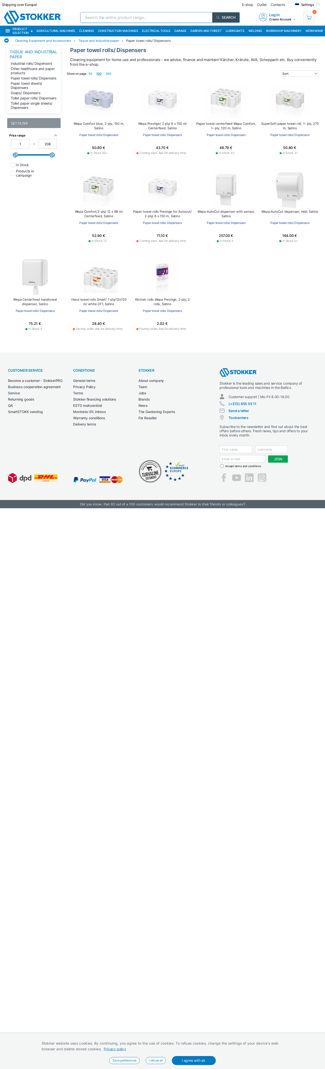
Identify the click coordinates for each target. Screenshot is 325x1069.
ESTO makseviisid (87, 405)
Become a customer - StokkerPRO (35, 380)
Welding (255, 31)
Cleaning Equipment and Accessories (43, 41)
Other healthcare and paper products (33, 71)
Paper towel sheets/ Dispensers (26, 85)
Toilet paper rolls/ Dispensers (33, 98)
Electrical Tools (156, 31)
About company (151, 380)
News (143, 405)
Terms (78, 393)
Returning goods (21, 399)
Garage (180, 31)
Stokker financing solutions (94, 399)
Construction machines (118, 31)
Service (14, 393)
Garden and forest (206, 31)
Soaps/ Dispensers (25, 93)
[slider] (15, 155)
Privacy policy (115, 1049)
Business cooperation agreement (34, 387)
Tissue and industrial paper (98, 41)
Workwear (314, 31)
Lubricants (235, 31)
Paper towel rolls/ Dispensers (148, 41)
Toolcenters (238, 418)
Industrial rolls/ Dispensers (31, 63)
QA (10, 405)
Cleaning (86, 31)
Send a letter (238, 411)
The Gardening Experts (156, 412)
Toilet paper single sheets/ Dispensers (31, 105)
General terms (84, 380)
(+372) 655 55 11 (242, 404)
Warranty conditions (89, 418)
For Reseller (147, 418)
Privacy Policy (84, 387)
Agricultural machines (55, 31)
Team (142, 387)
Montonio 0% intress (89, 412)
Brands (144, 399)
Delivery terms (84, 424)
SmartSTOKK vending (25, 412)
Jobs (142, 393)
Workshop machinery (283, 31)
